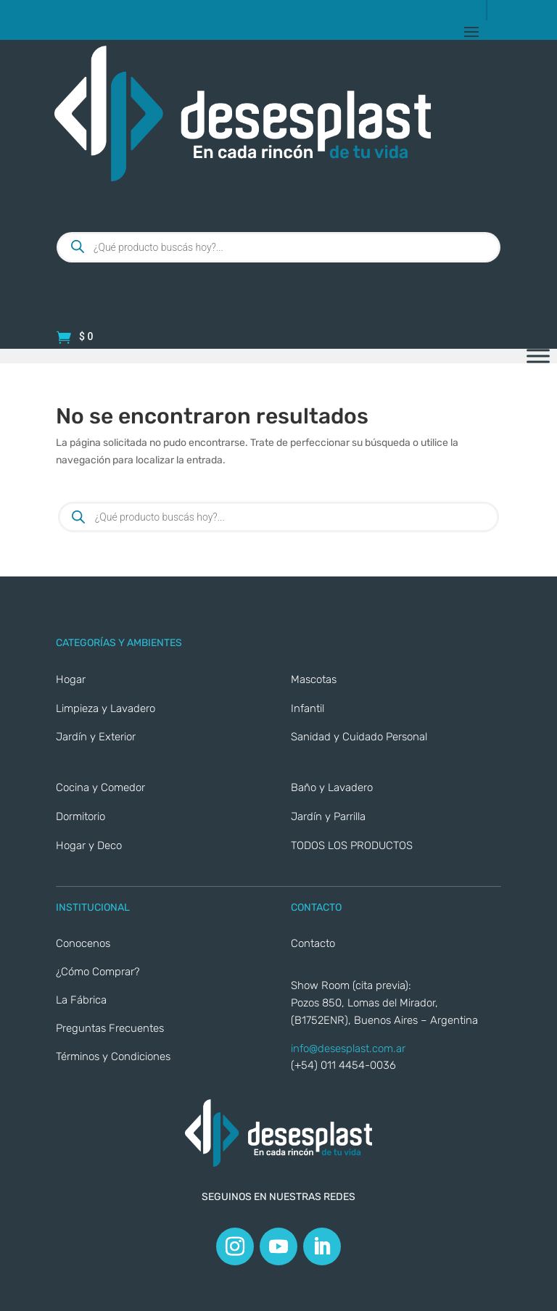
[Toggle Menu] (538, 356)
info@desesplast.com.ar (348, 1048)
